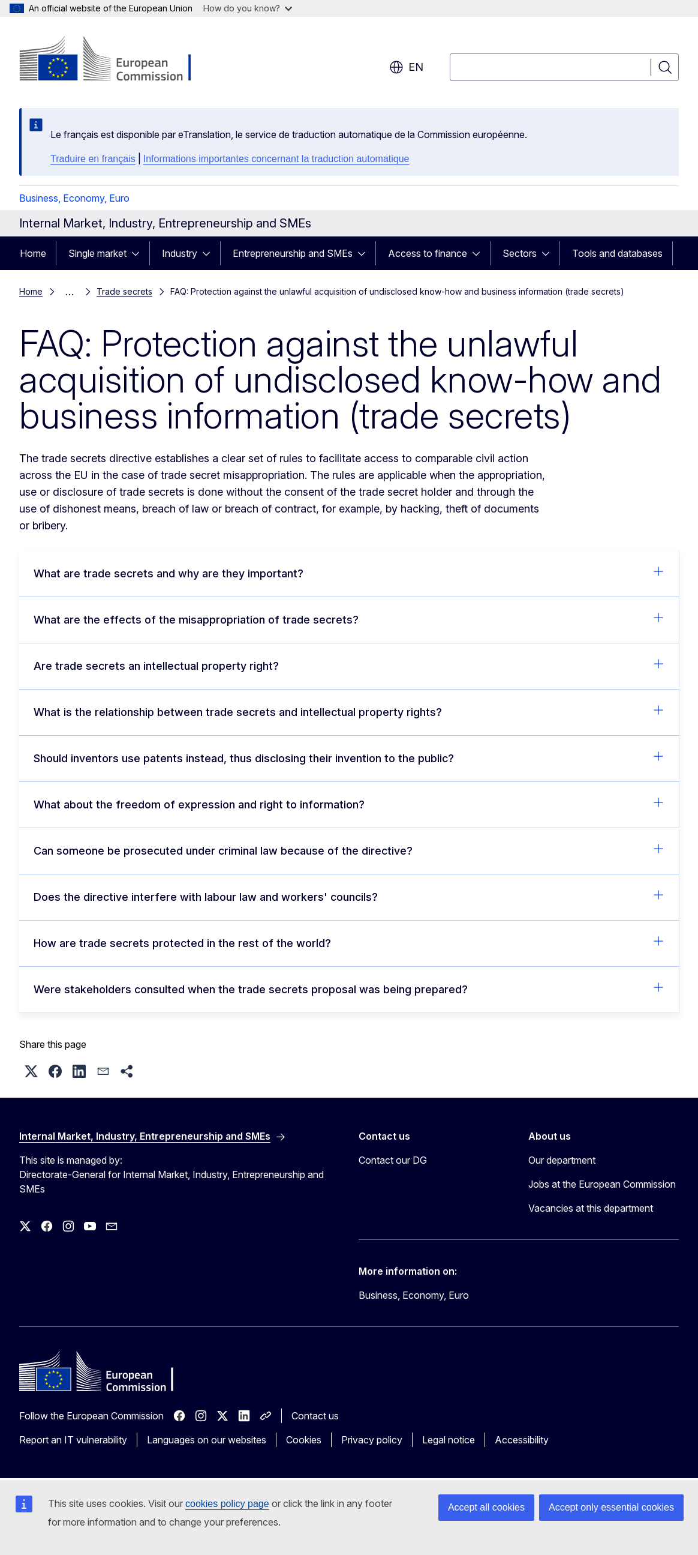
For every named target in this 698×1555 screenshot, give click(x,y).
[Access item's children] (139, 253)
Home (33, 253)
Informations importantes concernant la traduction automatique (276, 159)
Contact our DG (393, 1160)
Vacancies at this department (590, 1208)
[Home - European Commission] (116, 60)
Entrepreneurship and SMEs (293, 253)
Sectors (520, 253)
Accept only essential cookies (611, 1507)
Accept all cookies (486, 1507)
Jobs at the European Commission (602, 1184)
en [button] (406, 67)
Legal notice (448, 1440)
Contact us (315, 1416)
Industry (179, 253)
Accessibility (522, 1440)
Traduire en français (93, 159)
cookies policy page (227, 1504)
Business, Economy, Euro (74, 198)
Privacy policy (371, 1440)
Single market (97, 253)
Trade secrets (124, 291)
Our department (561, 1160)
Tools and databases (617, 253)
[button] (31, 1071)
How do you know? (247, 8)
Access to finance (427, 253)
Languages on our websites (206, 1440)
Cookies (303, 1440)
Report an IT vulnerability (73, 1440)
